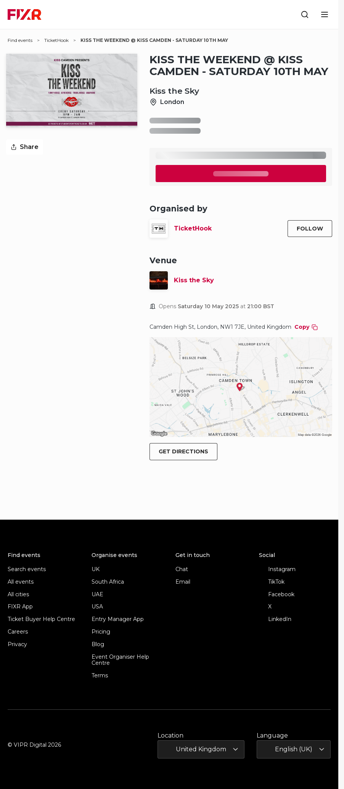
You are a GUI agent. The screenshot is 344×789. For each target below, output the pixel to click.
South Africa (108, 582)
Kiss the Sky (194, 280)
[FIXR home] (24, 14)
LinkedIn (275, 619)
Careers (18, 632)
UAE (97, 594)
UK (96, 569)
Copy (306, 326)
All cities (18, 594)
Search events (27, 569)
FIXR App (20, 606)
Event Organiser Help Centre (120, 660)
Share (25, 146)
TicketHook (193, 228)
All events (21, 582)
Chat (181, 569)
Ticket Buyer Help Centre (41, 619)
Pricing (101, 632)
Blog (98, 644)
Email (182, 582)
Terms (100, 675)
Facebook (276, 594)
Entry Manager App (118, 619)
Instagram (277, 569)
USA (97, 606)
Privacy (17, 644)
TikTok (272, 582)
